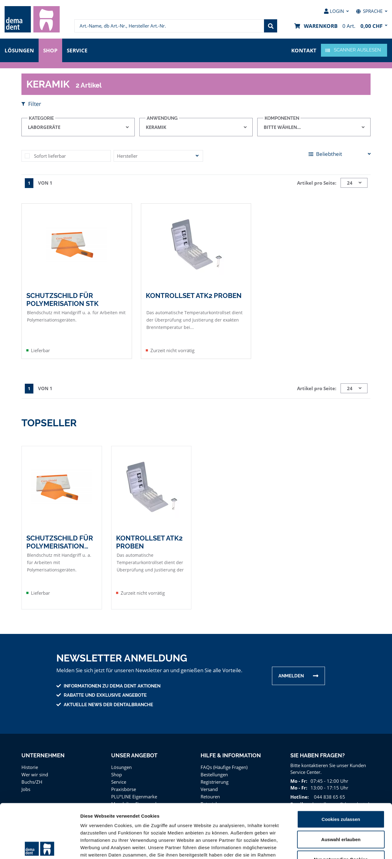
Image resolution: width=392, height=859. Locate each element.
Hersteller (127, 155)
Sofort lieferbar (49, 155)
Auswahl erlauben (340, 785)
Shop (50, 50)
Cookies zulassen (341, 765)
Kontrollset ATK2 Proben (193, 295)
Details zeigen (325, 847)
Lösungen (19, 50)
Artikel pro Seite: (317, 182)
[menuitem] (32, 19)
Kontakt (304, 50)
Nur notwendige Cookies (341, 805)
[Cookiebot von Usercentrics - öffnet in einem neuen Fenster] (39, 847)
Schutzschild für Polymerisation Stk (62, 299)
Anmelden (291, 675)
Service (78, 50)
